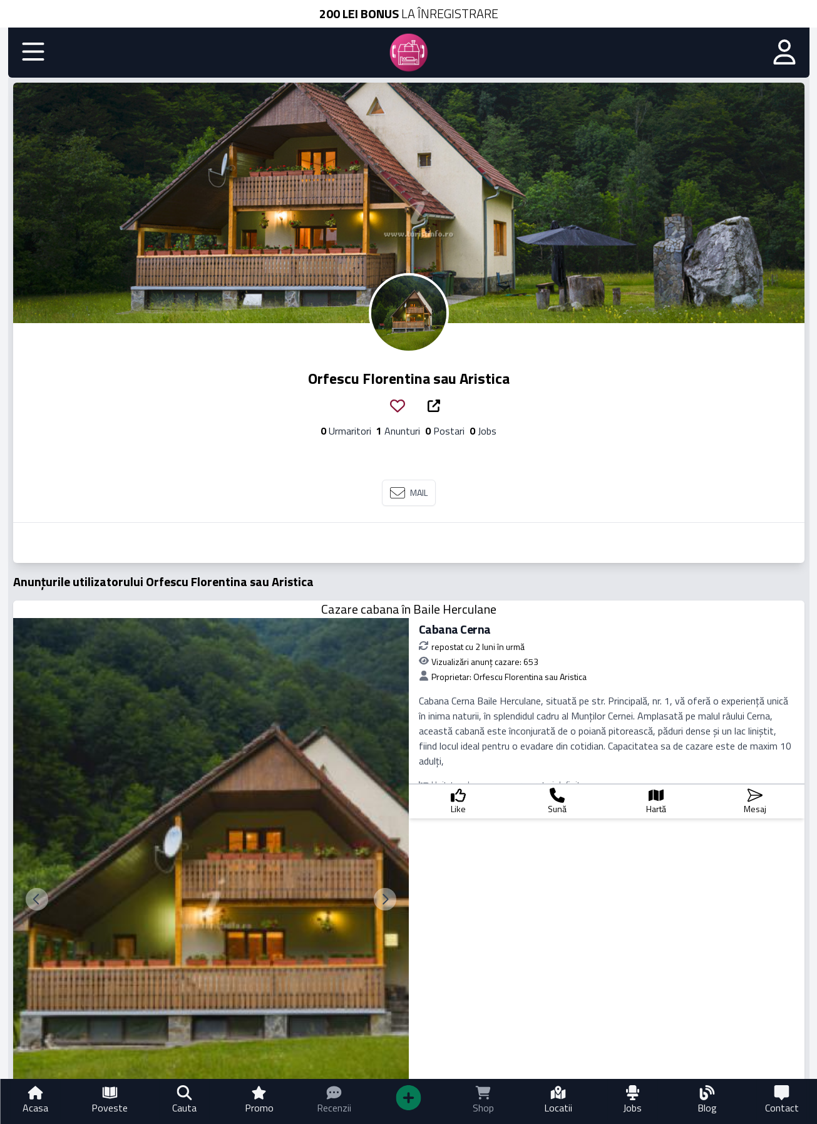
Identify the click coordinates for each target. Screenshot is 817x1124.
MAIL (409, 492)
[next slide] (385, 899)
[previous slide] (37, 899)
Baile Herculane (454, 609)
